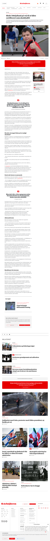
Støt (24, 325)
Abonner (12, 325)
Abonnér (5, 538)
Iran (20, 7)
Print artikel (42, 58)
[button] (48, 524)
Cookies (30, 520)
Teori (4, 516)
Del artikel (46, 58)
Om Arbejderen (14, 8)
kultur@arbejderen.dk (13, 513)
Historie (2, 516)
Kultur (22, 482)
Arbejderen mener (18, 354)
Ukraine (8, 8)
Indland (7, 12)
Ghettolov (40, 7)
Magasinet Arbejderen (11, 7)
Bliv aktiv (20, 8)
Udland (3, 416)
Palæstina (29, 7)
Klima (44, 7)
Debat (7, 513)
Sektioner (4, 3)
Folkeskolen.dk (10, 90)
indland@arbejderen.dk (13, 511)
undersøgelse (8, 166)
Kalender (2, 513)
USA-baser (34, 7)
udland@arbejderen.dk (13, 512)
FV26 (17, 7)
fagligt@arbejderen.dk (13, 510)
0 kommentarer (3, 58)
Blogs (4, 513)
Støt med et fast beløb (20, 538)
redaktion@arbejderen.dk (13, 509)
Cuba (24, 7)
